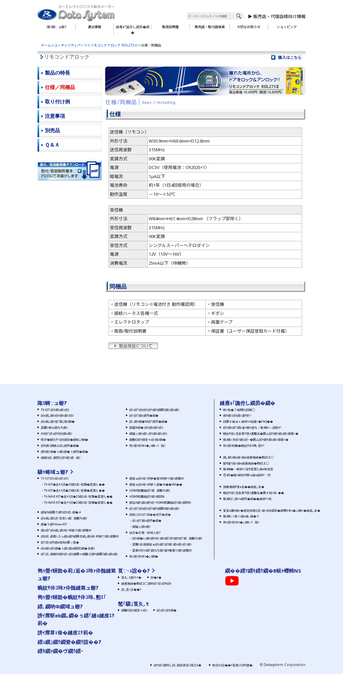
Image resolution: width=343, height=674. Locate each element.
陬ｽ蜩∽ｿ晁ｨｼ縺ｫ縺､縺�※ (241, 516)
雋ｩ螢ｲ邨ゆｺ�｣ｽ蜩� (143, 556)
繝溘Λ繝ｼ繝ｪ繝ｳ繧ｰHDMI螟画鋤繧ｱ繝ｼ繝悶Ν (160, 502)
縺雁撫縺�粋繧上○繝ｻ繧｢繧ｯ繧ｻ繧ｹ (146, 583)
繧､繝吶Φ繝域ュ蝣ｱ (60, 606)
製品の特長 (57, 73)
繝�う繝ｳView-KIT (54, 524)
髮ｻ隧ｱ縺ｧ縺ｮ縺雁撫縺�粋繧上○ (246, 463)
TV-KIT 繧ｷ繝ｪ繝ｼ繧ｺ (55, 410)
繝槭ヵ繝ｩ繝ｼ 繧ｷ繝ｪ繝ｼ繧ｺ (148, 433)
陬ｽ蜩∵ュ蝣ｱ (56, 26)
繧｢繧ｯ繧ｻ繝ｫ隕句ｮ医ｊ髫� (60, 542)
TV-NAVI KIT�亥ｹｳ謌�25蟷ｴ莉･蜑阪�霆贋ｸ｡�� (78, 502)
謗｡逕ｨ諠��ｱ (131, 589)
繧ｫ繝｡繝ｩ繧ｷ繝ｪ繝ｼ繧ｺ (57, 415)
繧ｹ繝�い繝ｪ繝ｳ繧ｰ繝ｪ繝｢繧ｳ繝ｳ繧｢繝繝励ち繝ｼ (167, 538)
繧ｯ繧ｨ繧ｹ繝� (167, 610)
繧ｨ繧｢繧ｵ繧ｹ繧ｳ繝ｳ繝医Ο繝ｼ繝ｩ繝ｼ (154, 410)
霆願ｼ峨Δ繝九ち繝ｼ (54, 427)
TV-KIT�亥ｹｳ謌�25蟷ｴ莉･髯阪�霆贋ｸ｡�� (74, 484)
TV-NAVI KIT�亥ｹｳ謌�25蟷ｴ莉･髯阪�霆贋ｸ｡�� (78, 496)
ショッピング (287, 26)
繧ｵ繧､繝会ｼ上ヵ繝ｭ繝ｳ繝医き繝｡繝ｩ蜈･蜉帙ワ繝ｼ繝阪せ (80, 536)
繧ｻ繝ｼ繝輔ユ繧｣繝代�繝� (60, 445)
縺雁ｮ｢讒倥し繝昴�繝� (132, 29)
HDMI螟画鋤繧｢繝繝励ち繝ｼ (149, 490)
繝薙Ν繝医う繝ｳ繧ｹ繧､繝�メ (61, 512)
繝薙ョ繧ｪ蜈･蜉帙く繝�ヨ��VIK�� (155, 484)
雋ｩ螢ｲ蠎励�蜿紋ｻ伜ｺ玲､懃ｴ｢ (244, 445)
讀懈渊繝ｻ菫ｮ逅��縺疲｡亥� (243, 487)
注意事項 (55, 116)
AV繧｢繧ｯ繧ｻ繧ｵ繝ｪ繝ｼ (56, 433)
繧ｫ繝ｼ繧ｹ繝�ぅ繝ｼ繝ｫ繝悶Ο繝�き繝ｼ (68, 548)
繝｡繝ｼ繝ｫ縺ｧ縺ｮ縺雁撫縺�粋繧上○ (248, 457)
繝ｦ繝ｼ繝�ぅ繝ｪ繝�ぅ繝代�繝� (64, 451)
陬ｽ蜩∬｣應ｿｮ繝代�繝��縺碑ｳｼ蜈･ (248, 499)
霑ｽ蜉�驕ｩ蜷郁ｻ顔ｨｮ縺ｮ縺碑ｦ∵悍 (247, 475)
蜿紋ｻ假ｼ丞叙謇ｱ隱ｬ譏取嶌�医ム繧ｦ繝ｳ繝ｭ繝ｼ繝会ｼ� (260, 433)
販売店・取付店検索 (210, 26)
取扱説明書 (170, 26)
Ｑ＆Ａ (52, 145)
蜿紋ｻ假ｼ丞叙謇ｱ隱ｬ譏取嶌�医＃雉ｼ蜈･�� (253, 493)
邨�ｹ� (156, 577)
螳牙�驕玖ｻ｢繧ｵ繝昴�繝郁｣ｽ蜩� (64, 439)
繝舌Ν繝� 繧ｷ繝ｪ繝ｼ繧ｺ (146, 427)
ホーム (46, 45)
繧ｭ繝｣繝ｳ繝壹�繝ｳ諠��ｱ (69, 642)
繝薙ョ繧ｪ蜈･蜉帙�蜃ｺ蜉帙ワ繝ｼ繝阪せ (156, 478)
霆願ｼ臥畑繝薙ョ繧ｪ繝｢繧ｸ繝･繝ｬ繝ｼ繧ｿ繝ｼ (162, 544)
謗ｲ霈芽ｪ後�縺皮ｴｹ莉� (65, 632)
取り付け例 (57, 101)
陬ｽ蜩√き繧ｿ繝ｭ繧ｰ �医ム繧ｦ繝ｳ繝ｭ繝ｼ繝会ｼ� (255, 439)
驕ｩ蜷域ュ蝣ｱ (53, 472)
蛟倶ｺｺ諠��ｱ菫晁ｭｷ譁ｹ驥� (232, 665)
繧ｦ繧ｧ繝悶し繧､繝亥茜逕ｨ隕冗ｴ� (177, 665)
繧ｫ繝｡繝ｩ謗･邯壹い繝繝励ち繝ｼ (64, 518)
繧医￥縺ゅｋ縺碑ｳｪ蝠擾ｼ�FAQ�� (248, 421)
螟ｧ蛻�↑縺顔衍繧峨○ (239, 410)
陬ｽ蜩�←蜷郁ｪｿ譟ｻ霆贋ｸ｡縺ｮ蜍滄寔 (248, 469)
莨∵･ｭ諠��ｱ (134, 570)
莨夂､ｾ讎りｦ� (131, 577)
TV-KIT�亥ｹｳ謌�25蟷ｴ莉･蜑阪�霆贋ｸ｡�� (74, 490)
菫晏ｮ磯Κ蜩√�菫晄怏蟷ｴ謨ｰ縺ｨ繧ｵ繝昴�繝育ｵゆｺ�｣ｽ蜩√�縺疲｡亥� (271, 510)
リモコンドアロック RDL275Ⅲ (114, 45)
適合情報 (94, 26)
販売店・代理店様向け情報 (279, 16)
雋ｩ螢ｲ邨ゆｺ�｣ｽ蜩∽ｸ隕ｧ (147, 445)
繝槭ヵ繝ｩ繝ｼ (141, 526)
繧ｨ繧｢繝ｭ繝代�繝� (143, 415)
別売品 (52, 130)
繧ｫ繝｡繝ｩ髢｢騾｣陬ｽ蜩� (58, 421)
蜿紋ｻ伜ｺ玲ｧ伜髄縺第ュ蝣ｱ (68, 587)
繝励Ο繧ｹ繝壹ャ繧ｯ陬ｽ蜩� (147, 439)
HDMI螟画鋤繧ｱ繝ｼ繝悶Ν (146, 496)
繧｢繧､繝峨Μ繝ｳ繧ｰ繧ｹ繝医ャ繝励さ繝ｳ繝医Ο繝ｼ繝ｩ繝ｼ (79, 554)
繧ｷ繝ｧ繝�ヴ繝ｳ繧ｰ (60, 651)
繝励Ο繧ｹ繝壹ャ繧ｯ (134, 610)
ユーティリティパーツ (70, 45)
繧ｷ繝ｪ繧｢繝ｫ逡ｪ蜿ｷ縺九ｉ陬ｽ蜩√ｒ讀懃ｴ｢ (252, 427)
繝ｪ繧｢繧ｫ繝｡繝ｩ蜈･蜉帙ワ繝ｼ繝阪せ (66, 530)
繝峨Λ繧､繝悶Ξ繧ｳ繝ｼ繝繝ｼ (61, 457)
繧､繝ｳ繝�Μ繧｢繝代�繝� (148, 421)
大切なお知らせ (248, 26)
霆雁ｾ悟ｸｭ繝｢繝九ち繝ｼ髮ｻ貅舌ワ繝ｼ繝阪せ (162, 550)
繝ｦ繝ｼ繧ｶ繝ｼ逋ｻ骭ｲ (237, 415)
